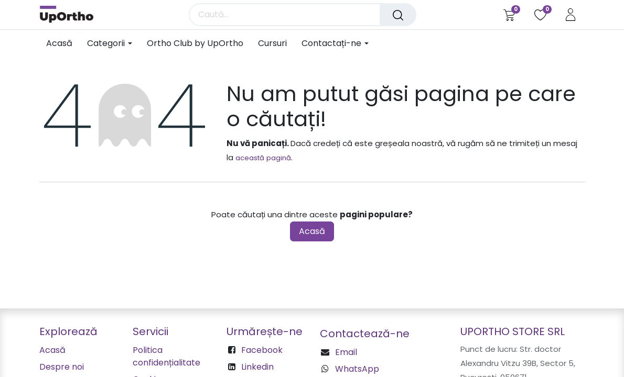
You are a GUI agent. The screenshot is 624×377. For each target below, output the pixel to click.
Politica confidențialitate (166, 356)
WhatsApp (357, 369)
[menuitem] (63, 43)
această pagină (263, 158)
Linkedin (257, 367)
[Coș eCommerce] (508, 14)
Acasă (312, 231)
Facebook (262, 350)
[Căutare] (398, 14)
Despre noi (61, 367)
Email (346, 352)
